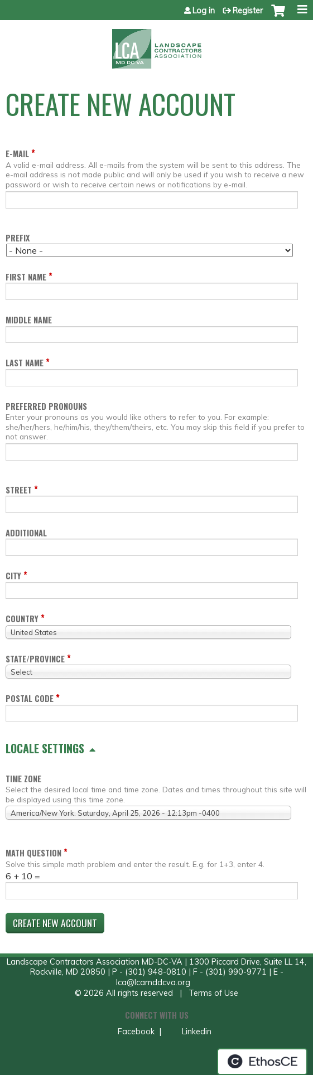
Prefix (18, 238)
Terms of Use (213, 993)
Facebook (135, 1031)
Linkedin (195, 1031)
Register (248, 10)
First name (26, 277)
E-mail (17, 153)
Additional (26, 533)
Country (22, 618)
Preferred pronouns (46, 406)
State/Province (35, 659)
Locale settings (45, 748)
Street (19, 490)
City (13, 576)
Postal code (30, 698)
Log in (203, 10)
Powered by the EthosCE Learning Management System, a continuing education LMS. (262, 1061)
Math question (33, 853)
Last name (25, 363)
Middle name (29, 320)
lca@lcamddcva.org (153, 982)
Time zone (23, 779)
